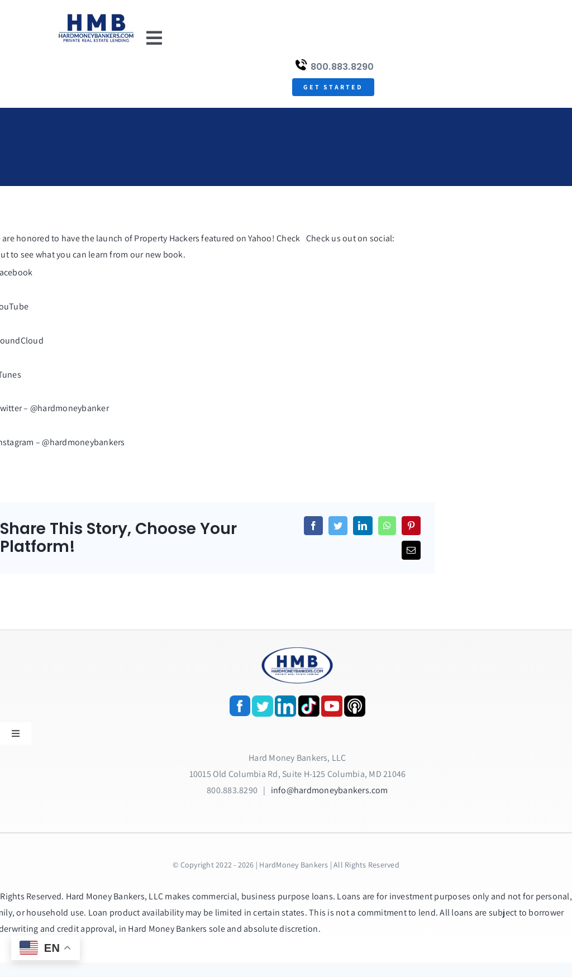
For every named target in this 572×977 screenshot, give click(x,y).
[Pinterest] (411, 525)
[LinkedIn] (362, 525)
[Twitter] (338, 525)
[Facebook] (313, 525)
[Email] (411, 550)
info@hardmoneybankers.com (329, 790)
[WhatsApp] (387, 525)
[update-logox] (96, 15)
